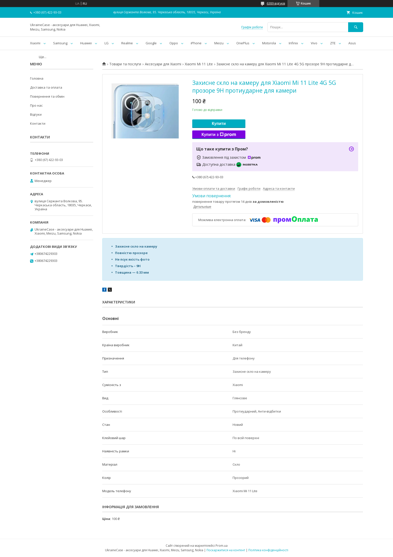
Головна (36, 78)
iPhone (196, 43)
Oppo (173, 43)
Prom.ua (222, 545)
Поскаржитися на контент (226, 550)
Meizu (219, 43)
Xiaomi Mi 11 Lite (199, 64)
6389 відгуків (276, 3)
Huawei (86, 43)
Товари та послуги (125, 64)
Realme (127, 43)
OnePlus (242, 43)
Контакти (37, 123)
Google (151, 43)
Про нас (36, 105)
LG (107, 43)
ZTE (333, 43)
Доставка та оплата (46, 87)
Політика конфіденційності (268, 550)
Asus (352, 43)
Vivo (314, 43)
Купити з (219, 134)
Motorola (269, 43)
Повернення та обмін (47, 96)
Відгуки (36, 114)
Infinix (293, 43)
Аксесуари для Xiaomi (163, 64)
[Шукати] (355, 27)
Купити (219, 123)
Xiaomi (35, 43)
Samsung (60, 43)
